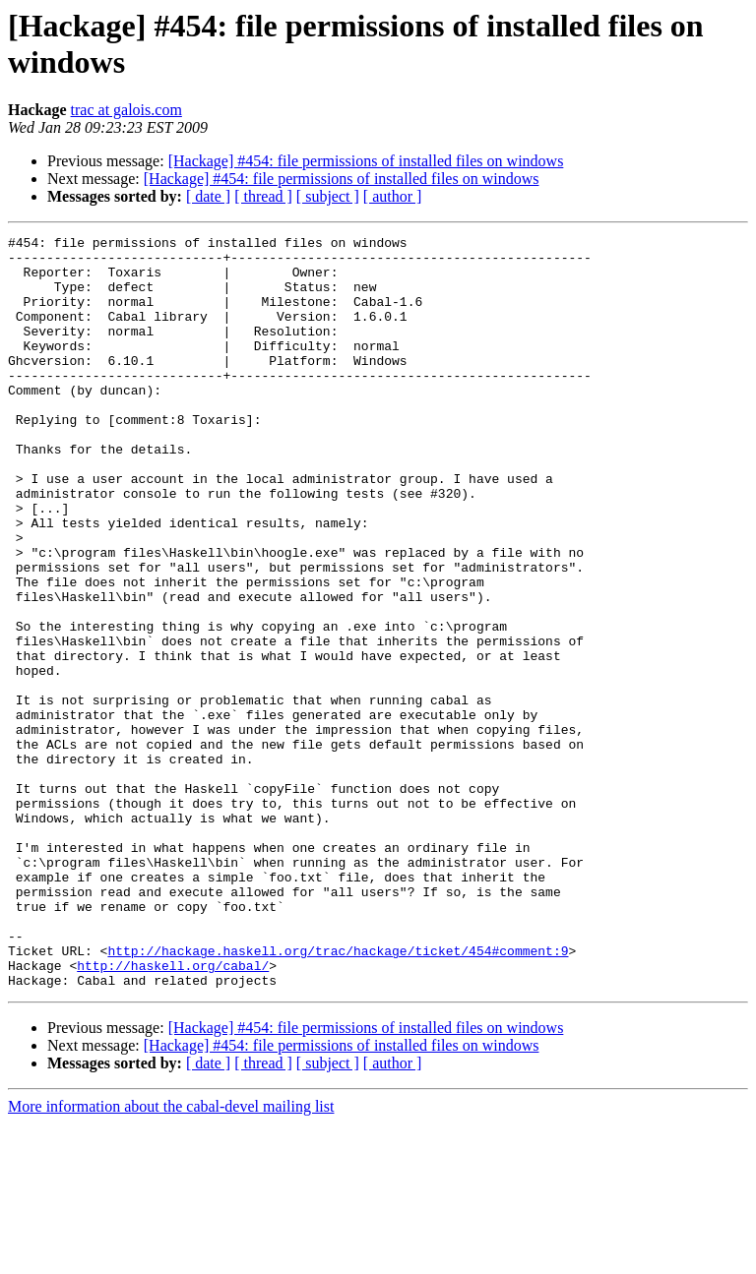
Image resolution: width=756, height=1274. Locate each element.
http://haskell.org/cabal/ (173, 1113)
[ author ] (392, 196)
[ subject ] (327, 196)
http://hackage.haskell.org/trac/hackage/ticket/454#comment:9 (337, 1095)
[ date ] (208, 196)
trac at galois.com (126, 109)
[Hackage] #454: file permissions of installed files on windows (366, 160)
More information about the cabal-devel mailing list (171, 1256)
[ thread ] (263, 196)
